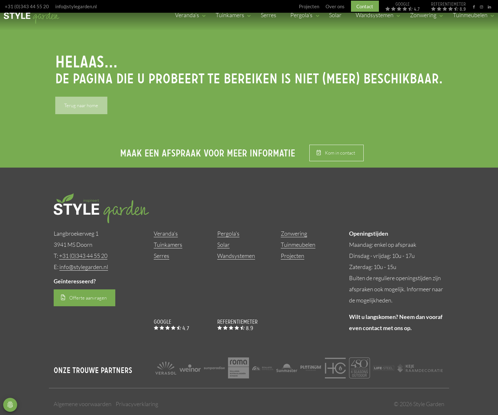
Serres (161, 255)
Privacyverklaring (137, 403)
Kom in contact (340, 153)
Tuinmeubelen (298, 244)
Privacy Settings (10, 405)
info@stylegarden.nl (76, 6)
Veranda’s (166, 233)
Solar (223, 244)
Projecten (292, 255)
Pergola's (228, 233)
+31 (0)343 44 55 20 (27, 6)
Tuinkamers (168, 244)
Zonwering (294, 233)
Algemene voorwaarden (82, 403)
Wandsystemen (236, 255)
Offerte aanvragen (88, 298)
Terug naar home (81, 105)
